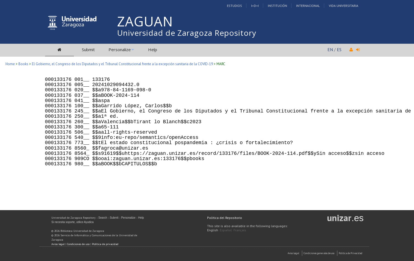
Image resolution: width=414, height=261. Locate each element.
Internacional (308, 6)
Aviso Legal (293, 253)
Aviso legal (58, 244)
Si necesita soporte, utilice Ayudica (72, 222)
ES (339, 49)
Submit (88, 49)
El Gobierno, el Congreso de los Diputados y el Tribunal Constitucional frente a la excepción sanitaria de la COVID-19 (122, 64)
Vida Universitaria (343, 6)
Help (152, 49)
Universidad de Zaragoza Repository (186, 33)
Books (23, 64)
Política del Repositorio (224, 218)
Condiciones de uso (78, 244)
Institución (277, 6)
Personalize (120, 49)
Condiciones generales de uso (319, 253)
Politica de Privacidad (350, 253)
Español (226, 230)
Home (10, 64)
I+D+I (255, 6)
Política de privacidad (105, 244)
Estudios (234, 6)
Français (240, 230)
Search (102, 217)
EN (330, 49)
